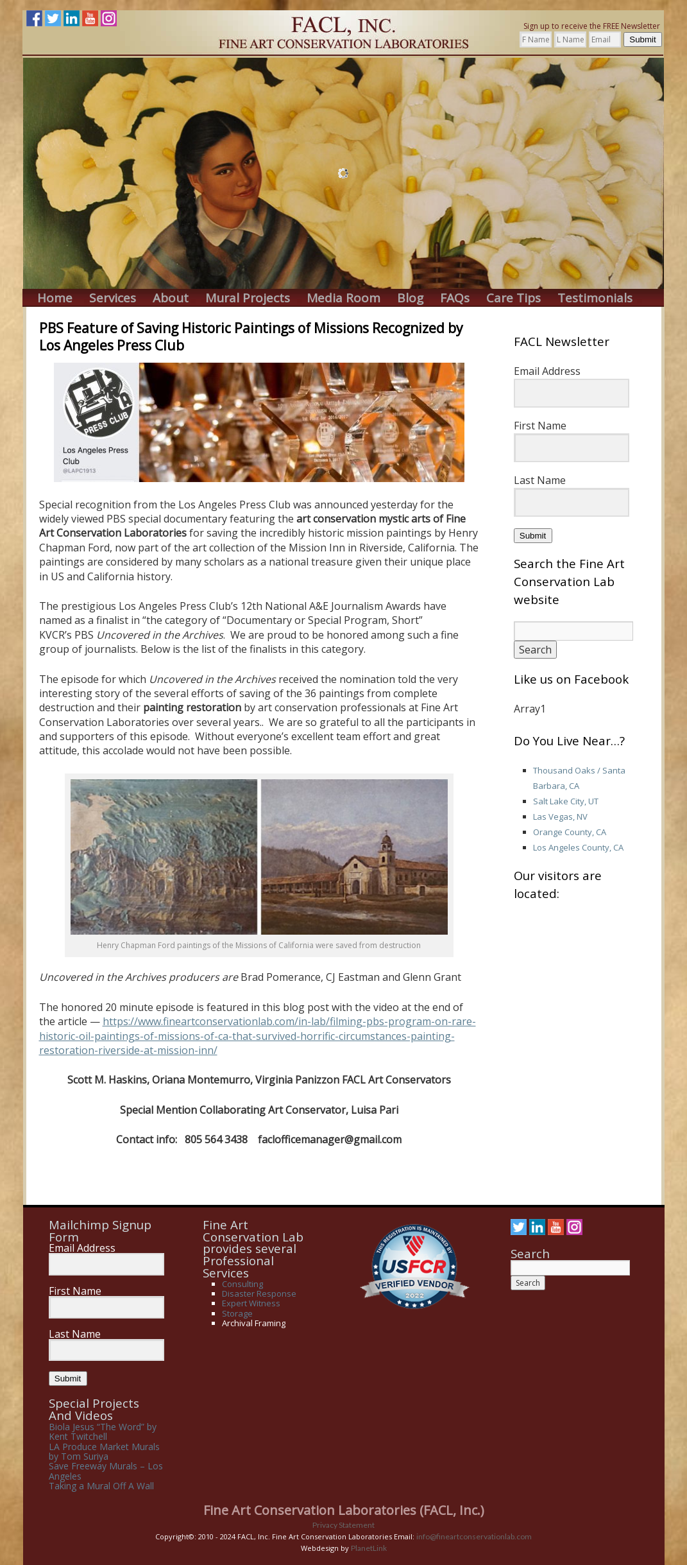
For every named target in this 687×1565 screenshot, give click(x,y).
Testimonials (594, 298)
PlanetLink (369, 1548)
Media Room (343, 298)
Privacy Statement (343, 1525)
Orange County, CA (569, 832)
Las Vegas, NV (560, 816)
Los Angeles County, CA (578, 847)
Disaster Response (259, 1293)
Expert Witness (251, 1303)
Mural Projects (247, 298)
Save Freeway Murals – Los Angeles (106, 1471)
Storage (237, 1313)
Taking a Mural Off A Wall (101, 1486)
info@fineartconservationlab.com (474, 1536)
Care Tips (513, 298)
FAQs (455, 298)
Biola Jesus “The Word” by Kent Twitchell (103, 1431)
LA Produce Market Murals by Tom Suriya (104, 1451)
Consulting (242, 1284)
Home (54, 298)
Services (112, 298)
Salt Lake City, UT (565, 801)
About (171, 298)
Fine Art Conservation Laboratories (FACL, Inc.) (343, 1510)
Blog (410, 298)
